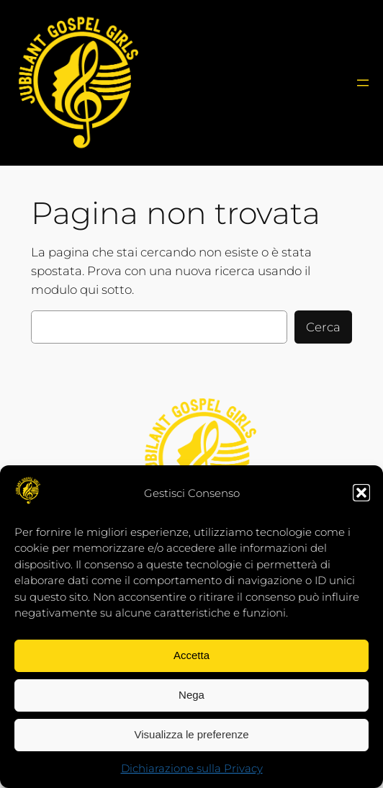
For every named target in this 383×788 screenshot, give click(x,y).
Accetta (191, 655)
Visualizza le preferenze (192, 734)
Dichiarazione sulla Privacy (192, 768)
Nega (191, 695)
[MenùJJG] (362, 82)
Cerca (323, 327)
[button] (361, 492)
